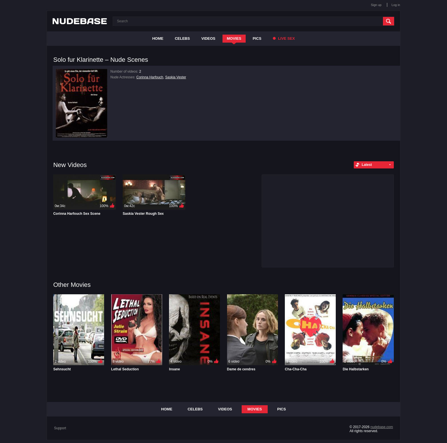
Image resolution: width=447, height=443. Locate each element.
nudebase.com (381, 427)
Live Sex (284, 38)
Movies (234, 38)
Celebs (182, 38)
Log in (396, 5)
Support (60, 428)
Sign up (376, 5)
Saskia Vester (175, 77)
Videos (208, 38)
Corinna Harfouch (149, 77)
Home (157, 38)
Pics (257, 38)
